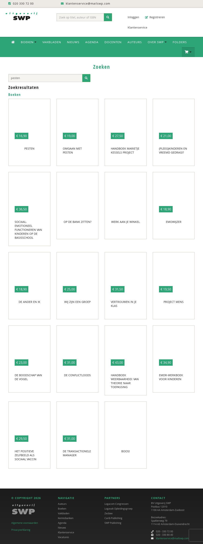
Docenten (113, 42)
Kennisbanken (65, 518)
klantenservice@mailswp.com (172, 538)
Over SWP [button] (157, 42)
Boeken (62, 508)
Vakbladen (51, 42)
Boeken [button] (28, 42)
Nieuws (73, 42)
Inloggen (131, 17)
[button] (188, 52)
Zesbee (108, 513)
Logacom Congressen (116, 503)
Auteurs (134, 42)
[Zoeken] (108, 17)
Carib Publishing (113, 518)
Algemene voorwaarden (24, 522)
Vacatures (63, 537)
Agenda (92, 42)
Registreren (155, 17)
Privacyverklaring (20, 529)
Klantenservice (135, 27)
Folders (180, 42)
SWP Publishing (112, 522)
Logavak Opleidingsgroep (118, 508)
